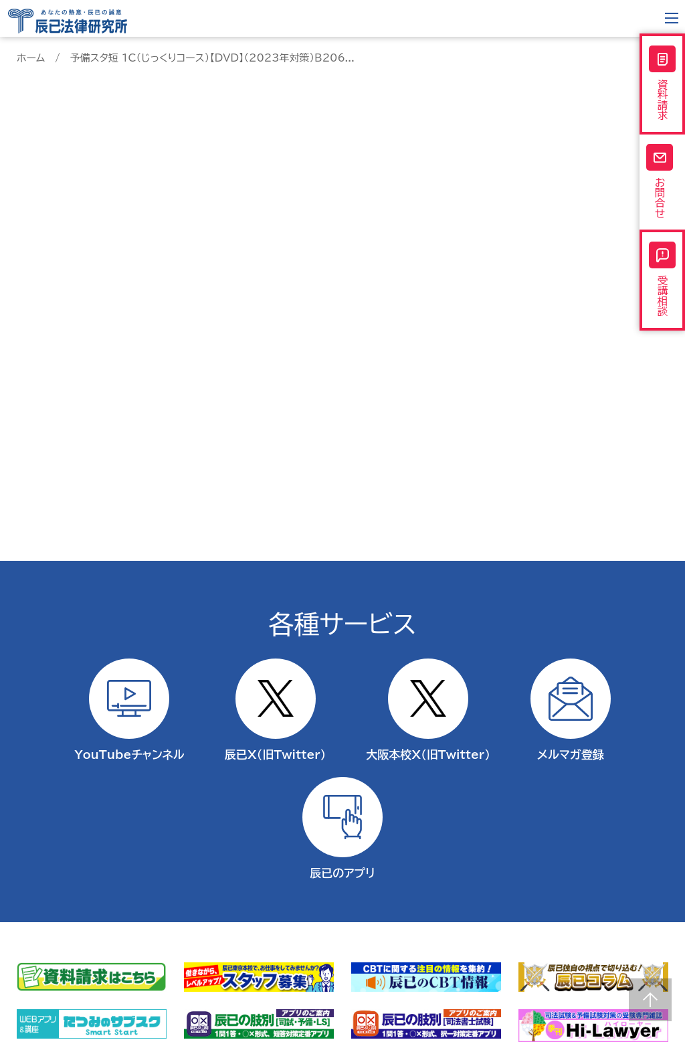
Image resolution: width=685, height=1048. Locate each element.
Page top (650, 999)
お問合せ (662, 192)
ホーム (31, 58)
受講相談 (662, 297)
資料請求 (662, 86)
